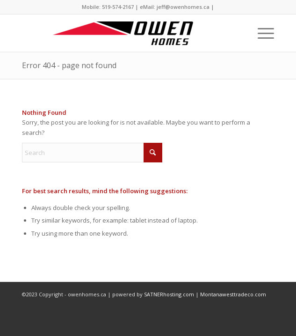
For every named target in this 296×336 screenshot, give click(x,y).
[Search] (92, 152)
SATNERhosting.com (169, 294)
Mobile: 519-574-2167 (108, 6)
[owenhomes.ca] (122, 33)
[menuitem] (261, 33)
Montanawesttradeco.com (233, 294)
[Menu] (261, 33)
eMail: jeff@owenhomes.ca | (177, 6)
